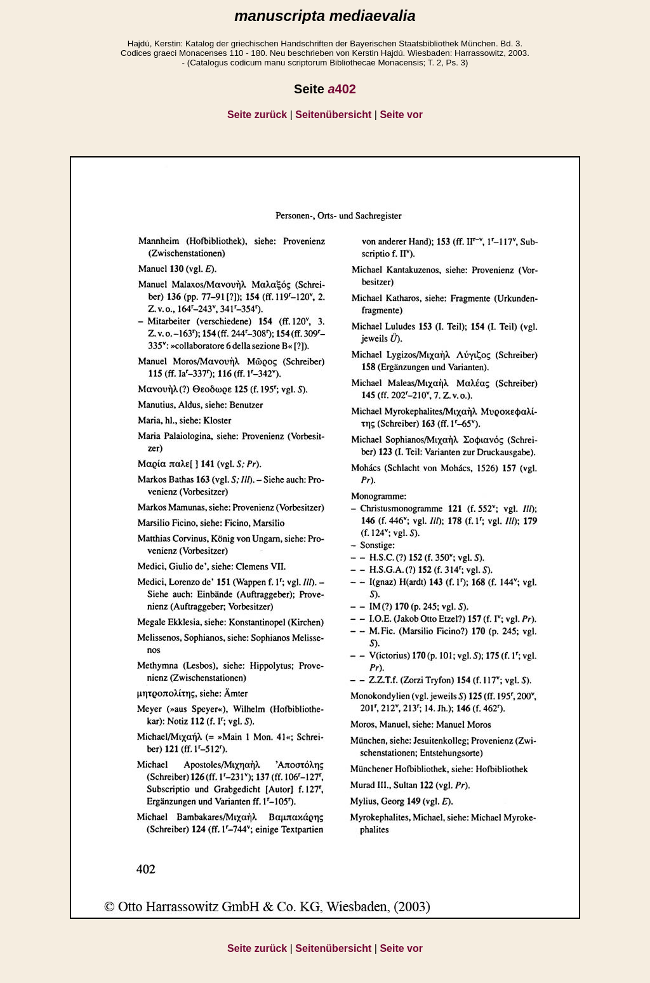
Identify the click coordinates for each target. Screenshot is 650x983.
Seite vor (401, 114)
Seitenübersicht (333, 114)
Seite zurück (257, 114)
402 (342, 89)
